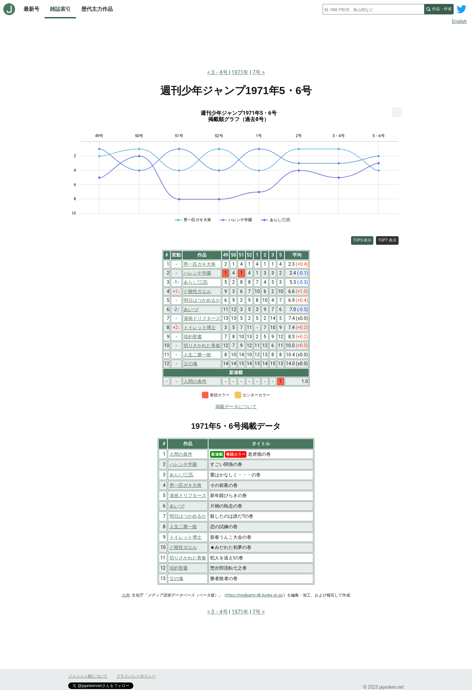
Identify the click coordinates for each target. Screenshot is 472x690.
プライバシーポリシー (136, 676)
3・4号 (220, 72)
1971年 (239, 72)
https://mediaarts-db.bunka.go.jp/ (255, 595)
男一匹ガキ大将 (185, 485)
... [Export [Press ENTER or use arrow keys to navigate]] (397, 111)
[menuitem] (397, 112)
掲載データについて (236, 406)
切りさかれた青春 (187, 557)
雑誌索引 (60, 9)
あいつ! (177, 506)
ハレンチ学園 (183, 464)
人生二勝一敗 (183, 526)
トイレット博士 (185, 537)
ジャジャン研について (88, 676)
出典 (126, 595)
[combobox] (373, 9)
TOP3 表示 (362, 240)
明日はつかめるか (187, 516)
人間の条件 (180, 454)
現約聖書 (178, 568)
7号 (256, 72)
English (459, 21)
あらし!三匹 (181, 474)
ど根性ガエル (183, 547)
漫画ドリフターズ (187, 495)
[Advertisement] (236, 45)
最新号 (31, 9)
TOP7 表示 (387, 240)
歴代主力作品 (97, 9)
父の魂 (176, 578)
